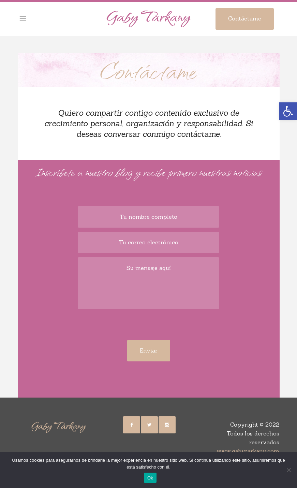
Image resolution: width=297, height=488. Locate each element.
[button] (288, 111)
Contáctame (244, 18)
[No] (288, 470)
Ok (150, 477)
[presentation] (149, 326)
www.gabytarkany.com (248, 451)
